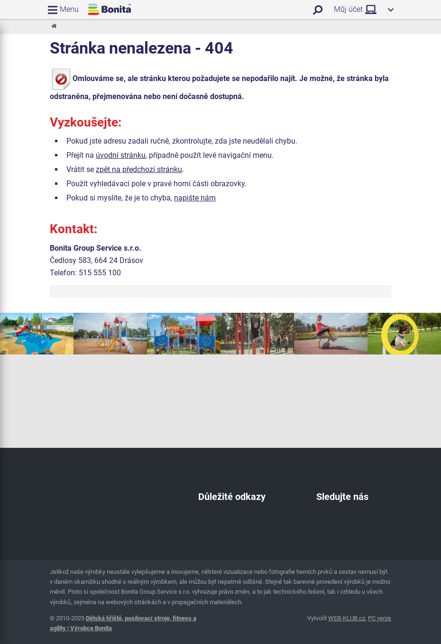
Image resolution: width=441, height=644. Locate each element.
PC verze (379, 618)
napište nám (195, 197)
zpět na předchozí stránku (139, 169)
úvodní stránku (121, 155)
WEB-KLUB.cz (346, 618)
